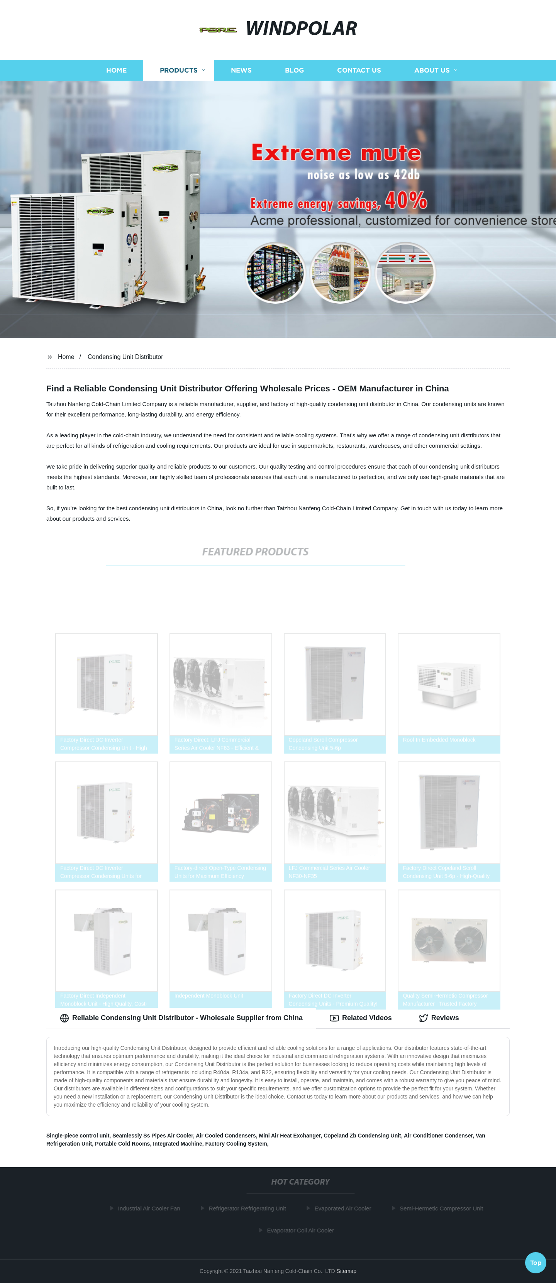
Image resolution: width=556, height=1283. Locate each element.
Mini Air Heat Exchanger (290, 1135)
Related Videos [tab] (361, 1018)
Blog (294, 70)
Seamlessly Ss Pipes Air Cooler (152, 1135)
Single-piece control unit (77, 1135)
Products (179, 70)
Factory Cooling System (236, 1144)
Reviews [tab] (439, 1018)
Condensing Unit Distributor (125, 357)
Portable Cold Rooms (122, 1144)
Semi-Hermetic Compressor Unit (443, 1208)
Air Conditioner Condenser (438, 1135)
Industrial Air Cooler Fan (151, 1208)
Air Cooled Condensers (226, 1135)
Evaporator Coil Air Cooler (303, 1230)
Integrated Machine (177, 1144)
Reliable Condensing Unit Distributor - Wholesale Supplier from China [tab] (181, 1018)
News (241, 70)
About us (432, 70)
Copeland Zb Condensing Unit (362, 1135)
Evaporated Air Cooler (345, 1208)
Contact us (359, 70)
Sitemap (346, 1271)
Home (116, 70)
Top (536, 1262)
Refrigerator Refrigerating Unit (249, 1208)
